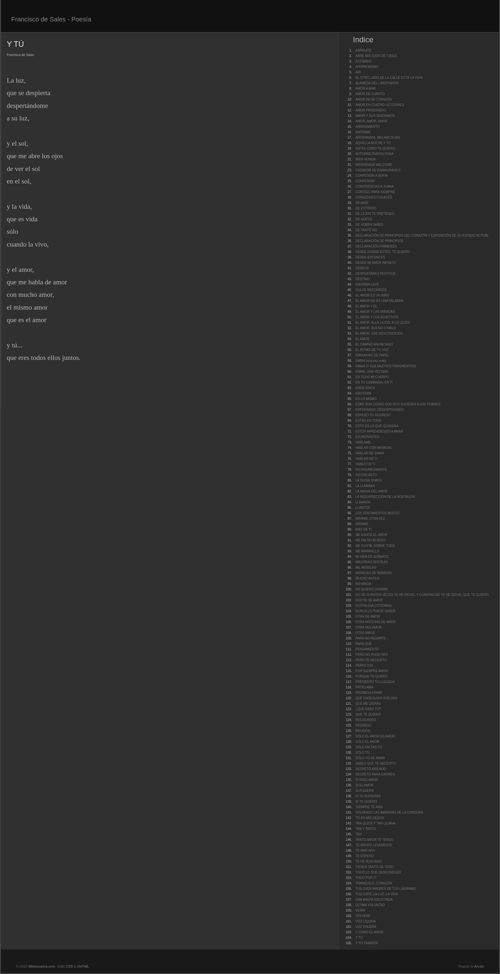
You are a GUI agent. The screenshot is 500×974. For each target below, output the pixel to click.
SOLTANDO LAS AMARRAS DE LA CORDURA (389, 812)
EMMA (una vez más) (371, 360)
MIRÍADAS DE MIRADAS (374, 573)
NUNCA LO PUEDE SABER (376, 611)
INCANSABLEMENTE (371, 469)
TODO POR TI (366, 878)
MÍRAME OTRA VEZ (370, 518)
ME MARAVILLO (367, 551)
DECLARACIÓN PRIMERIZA (376, 246)
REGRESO (364, 725)
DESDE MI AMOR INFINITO (376, 262)
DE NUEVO (364, 219)
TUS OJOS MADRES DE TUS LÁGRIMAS (386, 888)
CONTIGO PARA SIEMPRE (375, 192)
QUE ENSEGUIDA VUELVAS (376, 698)
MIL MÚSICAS (366, 567)
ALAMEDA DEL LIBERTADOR (377, 83)
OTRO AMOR (365, 633)
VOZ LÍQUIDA (366, 921)
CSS (69, 966)
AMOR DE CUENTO (370, 94)
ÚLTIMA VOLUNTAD (370, 905)
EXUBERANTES (367, 437)
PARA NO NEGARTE (371, 638)
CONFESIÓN (365, 181)
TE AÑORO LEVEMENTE (374, 845)
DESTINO (363, 279)
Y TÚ (359, 937)
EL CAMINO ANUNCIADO (374, 344)
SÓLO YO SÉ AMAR (370, 758)
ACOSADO (364, 61)
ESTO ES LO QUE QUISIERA (377, 426)
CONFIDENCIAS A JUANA (375, 186)
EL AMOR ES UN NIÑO (372, 295)
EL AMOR (363, 339)
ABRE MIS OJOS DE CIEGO (376, 56)
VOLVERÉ (363, 916)
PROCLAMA (364, 687)
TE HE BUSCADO (369, 861)
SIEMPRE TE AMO (369, 807)
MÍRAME (362, 524)
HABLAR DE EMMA (370, 453)
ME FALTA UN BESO (371, 540)
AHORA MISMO (367, 67)
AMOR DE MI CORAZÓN (374, 99)
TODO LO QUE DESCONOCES (378, 872)
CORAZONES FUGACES (374, 197)
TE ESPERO (365, 856)
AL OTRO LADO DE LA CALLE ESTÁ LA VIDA (389, 77)
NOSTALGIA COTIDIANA (374, 605)
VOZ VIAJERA (366, 927)
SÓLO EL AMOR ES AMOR (375, 736)
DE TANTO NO (366, 230)
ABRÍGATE (364, 50)
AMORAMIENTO (368, 126)
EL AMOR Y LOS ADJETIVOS (377, 317)
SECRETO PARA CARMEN (375, 774)
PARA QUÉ (364, 643)
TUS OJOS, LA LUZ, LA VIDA (377, 894)
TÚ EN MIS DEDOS (370, 818)
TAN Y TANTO (366, 829)
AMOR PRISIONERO (371, 110)
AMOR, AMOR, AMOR (372, 121)
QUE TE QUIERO (368, 714)
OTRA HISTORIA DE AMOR (376, 622)
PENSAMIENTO (367, 649)
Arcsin (479, 966)
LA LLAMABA (365, 486)
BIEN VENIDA (366, 159)
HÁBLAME (363, 442)
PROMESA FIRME (369, 692)
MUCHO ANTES (367, 578)
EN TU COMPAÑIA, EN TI (374, 382)
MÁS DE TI (364, 529)
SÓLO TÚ (363, 752)
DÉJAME (362, 203)
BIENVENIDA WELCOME (374, 164)
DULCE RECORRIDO (371, 290)
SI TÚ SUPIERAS (368, 796)
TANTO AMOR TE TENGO (375, 839)
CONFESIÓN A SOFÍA (372, 175)
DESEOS (362, 268)
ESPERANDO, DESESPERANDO (380, 409)
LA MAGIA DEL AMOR (372, 491)
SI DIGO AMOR (367, 780)
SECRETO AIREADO (371, 769)
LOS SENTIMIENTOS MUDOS (378, 513)
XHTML (83, 966)
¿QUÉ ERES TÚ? (368, 709)
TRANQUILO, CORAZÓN (374, 883)
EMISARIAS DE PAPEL (372, 355)
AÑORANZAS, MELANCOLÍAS (378, 137)
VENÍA (360, 910)
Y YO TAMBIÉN (367, 943)
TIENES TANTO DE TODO (375, 867)
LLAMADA (363, 502)
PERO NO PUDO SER (372, 654)
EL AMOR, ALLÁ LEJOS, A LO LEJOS (383, 322)
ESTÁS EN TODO (368, 420)
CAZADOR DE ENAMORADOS (378, 170)
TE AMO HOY (365, 850)
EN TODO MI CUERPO (372, 377)
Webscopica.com (41, 966)
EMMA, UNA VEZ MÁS (372, 371)
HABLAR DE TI (366, 458)
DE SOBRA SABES (369, 224)
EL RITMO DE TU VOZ (372, 350)
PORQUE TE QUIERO (372, 676)
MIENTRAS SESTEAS (372, 562)
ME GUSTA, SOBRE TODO (375, 546)
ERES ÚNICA (365, 388)
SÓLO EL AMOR (368, 741)
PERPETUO (364, 665)
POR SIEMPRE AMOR (372, 671)
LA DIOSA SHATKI (369, 480)
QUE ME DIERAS (368, 703)
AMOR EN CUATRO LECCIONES (380, 105)
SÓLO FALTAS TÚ (369, 747)
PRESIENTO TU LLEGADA (375, 682)
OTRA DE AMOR (368, 616)
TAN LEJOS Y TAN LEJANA (376, 823)
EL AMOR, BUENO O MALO (376, 328)
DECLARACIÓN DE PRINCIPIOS (379, 241)
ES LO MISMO (366, 399)
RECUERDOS (366, 720)
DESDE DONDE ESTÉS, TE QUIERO (383, 252)
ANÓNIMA (363, 132)
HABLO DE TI (365, 464)
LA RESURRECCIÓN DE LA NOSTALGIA (385, 497)
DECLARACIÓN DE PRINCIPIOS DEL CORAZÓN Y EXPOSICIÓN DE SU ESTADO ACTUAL (422, 235)
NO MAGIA (364, 584)
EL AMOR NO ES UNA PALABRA (380, 301)
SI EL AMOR (364, 785)
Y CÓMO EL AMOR (369, 932)
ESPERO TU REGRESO (373, 415)
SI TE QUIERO (366, 801)
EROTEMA (363, 393)
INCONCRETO (366, 475)
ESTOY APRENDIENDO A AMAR (379, 431)
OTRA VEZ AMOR (369, 627)
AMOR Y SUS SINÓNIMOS (375, 116)
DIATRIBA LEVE (367, 284)
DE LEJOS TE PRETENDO (375, 213)
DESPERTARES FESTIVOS (376, 273)
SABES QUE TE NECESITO (376, 763)
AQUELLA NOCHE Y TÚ (373, 143)
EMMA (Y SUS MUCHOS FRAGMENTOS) (386, 366)
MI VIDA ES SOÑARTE (372, 556)
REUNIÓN (363, 731)
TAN (359, 834)
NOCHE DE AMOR (369, 600)
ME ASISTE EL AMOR (372, 535)
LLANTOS (363, 507)
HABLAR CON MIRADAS (374, 448)
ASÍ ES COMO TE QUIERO (375, 148)
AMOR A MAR (366, 88)
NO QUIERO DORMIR (372, 589)
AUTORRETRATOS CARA (375, 154)
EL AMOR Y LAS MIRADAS (375, 311)
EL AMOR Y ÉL (366, 306)
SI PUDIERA (365, 790)
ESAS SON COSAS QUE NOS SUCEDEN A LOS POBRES (398, 404)
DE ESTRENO (366, 208)
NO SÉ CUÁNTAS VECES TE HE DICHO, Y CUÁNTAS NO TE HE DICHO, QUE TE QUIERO (422, 595)
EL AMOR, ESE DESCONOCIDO (379, 333)
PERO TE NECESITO (371, 660)
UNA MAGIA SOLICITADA (374, 899)
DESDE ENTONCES (370, 257)
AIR (358, 72)
